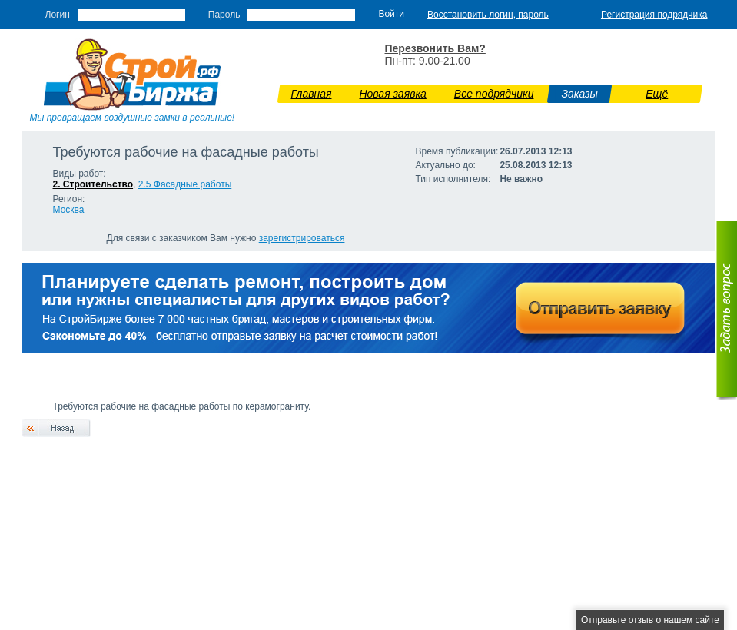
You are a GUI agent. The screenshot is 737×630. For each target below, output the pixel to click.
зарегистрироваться (302, 238)
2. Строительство (93, 184)
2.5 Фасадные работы (185, 184)
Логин (57, 14)
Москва (69, 209)
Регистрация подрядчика (654, 14)
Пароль (224, 14)
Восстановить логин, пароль (488, 14)
